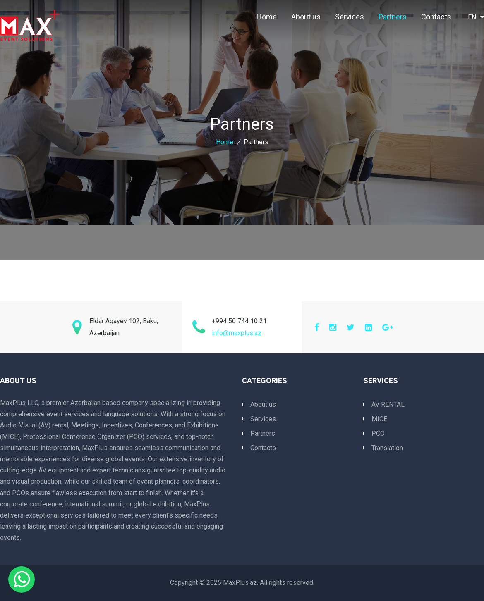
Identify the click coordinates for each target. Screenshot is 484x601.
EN (476, 17)
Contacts (436, 16)
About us (306, 16)
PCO (378, 433)
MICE (379, 419)
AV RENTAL (388, 404)
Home (266, 16)
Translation (387, 448)
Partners (393, 16)
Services (349, 16)
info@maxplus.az (236, 333)
